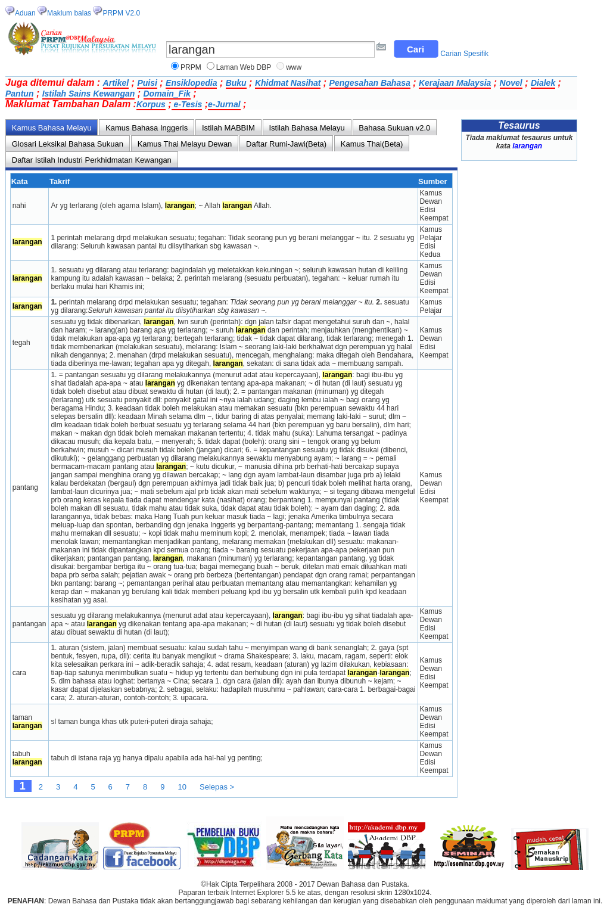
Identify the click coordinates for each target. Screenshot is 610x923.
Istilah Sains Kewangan (88, 93)
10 (182, 786)
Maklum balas (69, 13)
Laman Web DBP (244, 67)
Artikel (116, 83)
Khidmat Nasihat (287, 83)
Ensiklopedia (191, 83)
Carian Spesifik (464, 53)
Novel (511, 83)
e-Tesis (187, 104)
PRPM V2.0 (121, 13)
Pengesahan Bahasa (369, 83)
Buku (236, 83)
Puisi (147, 83)
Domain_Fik (167, 93)
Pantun (19, 93)
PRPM (190, 67)
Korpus (151, 104)
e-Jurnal (224, 104)
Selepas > (217, 786)
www (293, 67)
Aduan (25, 13)
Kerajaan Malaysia (455, 83)
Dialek (543, 83)
